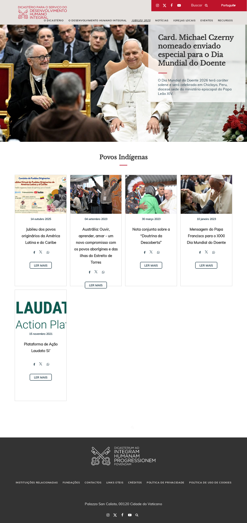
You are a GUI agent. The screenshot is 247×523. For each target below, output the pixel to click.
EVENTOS (206, 20)
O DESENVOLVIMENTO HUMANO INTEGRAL (97, 20)
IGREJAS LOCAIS (184, 20)
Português (228, 5)
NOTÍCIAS (161, 20)
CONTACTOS (93, 482)
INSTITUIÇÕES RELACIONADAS (37, 482)
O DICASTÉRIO (54, 20)
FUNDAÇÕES (71, 482)
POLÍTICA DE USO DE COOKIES (210, 482)
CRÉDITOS (135, 482)
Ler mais (41, 265)
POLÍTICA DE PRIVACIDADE (165, 482)
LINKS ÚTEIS (114, 482)
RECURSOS (225, 20)
